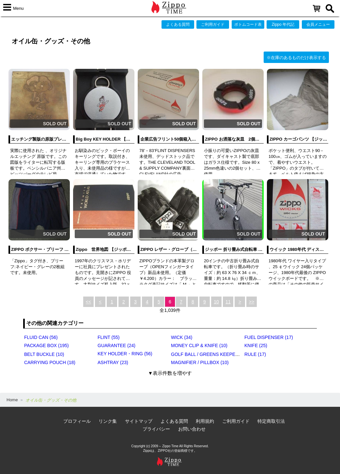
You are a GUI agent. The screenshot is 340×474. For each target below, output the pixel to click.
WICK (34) (181, 337)
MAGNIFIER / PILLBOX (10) (200, 362)
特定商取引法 (271, 421)
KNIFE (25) (255, 345)
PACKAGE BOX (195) (46, 345)
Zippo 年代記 (283, 24)
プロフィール (77, 421)
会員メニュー (318, 24)
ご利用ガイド (212, 24)
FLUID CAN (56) (41, 337)
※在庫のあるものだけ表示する (296, 57)
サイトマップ (138, 421)
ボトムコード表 (248, 24)
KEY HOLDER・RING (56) (125, 353)
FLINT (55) (108, 337)
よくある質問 (178, 24)
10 (216, 301)
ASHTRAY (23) (113, 362)
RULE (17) (255, 354)
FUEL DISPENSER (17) (268, 337)
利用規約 (205, 421)
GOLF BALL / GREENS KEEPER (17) (209, 354)
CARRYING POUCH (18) (49, 362)
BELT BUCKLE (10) (44, 354)
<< (88, 301)
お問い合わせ (192, 429)
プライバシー (156, 429)
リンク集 (108, 421)
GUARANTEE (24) (116, 345)
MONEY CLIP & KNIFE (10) (199, 345)
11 (228, 301)
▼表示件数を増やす (170, 373)
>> (251, 301)
